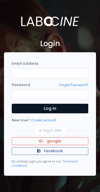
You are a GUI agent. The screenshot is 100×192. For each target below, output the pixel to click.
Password (21, 84)
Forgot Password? (73, 84)
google (50, 141)
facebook (50, 151)
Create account (43, 120)
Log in (50, 108)
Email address (25, 63)
